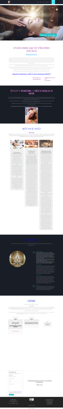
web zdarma (33, 408)
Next (61, 24)
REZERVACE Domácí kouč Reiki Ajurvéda (13, 402)
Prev (2, 24)
